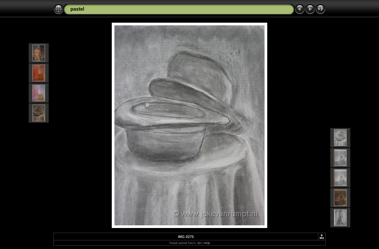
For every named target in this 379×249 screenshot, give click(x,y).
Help (207, 243)
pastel (77, 9)
